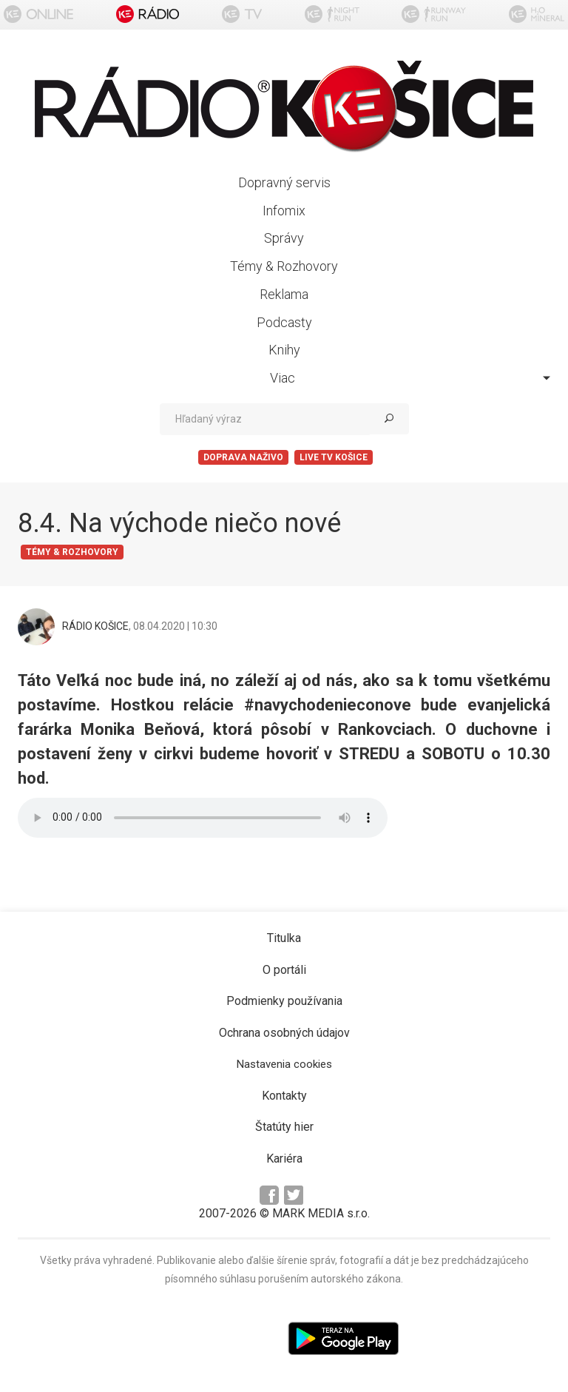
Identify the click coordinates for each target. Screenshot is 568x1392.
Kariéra (284, 1158)
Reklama (284, 294)
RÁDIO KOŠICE (95, 626)
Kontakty (284, 1096)
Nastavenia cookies (284, 1064)
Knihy (284, 349)
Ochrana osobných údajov (284, 1033)
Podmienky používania (284, 1001)
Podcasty (284, 322)
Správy (284, 238)
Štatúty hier (284, 1127)
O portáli (284, 970)
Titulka (284, 938)
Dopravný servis (284, 182)
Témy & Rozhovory (284, 266)
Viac (410, 378)
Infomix (284, 210)
